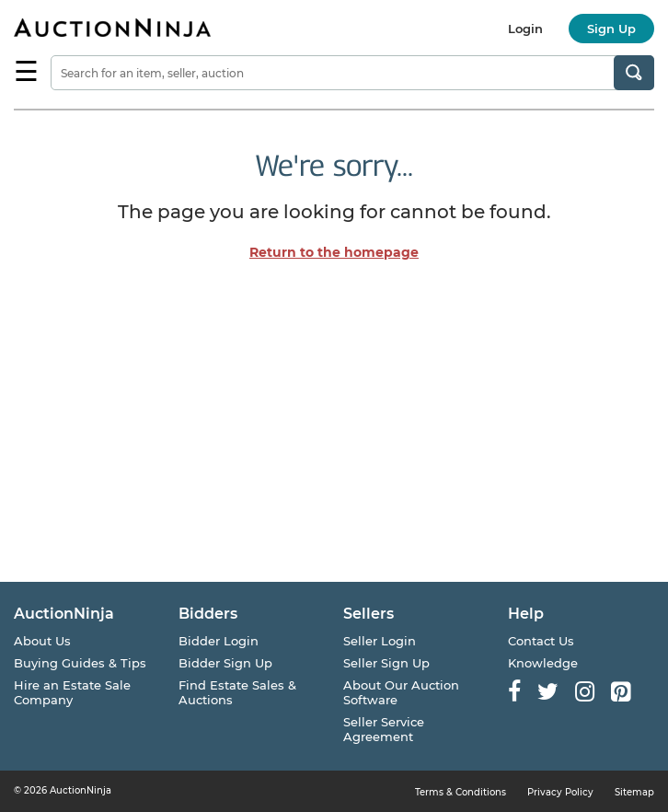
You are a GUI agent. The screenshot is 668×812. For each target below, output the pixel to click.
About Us (42, 640)
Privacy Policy (560, 792)
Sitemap (634, 792)
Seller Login (379, 640)
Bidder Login (219, 640)
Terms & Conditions (460, 792)
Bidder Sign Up (225, 662)
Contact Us (541, 640)
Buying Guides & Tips (80, 662)
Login (525, 28)
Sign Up (611, 28)
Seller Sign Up (386, 662)
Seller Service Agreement (383, 729)
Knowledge (543, 662)
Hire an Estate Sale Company (72, 692)
